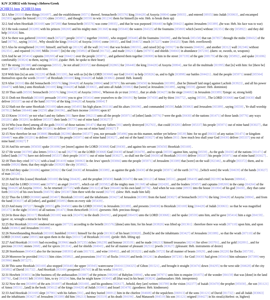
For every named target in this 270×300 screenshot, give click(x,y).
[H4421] (178, 23)
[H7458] (152, 97)
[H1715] (88, 251)
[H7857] (217, 38)
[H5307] (66, 191)
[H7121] (35, 160)
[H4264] (250, 184)
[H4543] (30, 251)
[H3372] (85, 65)
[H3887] (83, 274)
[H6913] (179, 293)
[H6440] (157, 23)
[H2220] (40, 74)
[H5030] (108, 179)
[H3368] (18, 246)
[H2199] (215, 179)
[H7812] (7, 110)
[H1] (68, 115)
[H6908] (41, 38)
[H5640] (123, 29)
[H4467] (7, 137)
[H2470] (78, 215)
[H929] (200, 251)
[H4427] (202, 296)
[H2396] (66, 133)
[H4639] (234, 170)
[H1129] (78, 47)
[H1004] (216, 188)
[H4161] (119, 265)
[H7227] (60, 38)
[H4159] (257, 215)
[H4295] (214, 265)
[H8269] (66, 29)
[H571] (85, 14)
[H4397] (74, 184)
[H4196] (136, 106)
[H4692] (188, 92)
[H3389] (212, 23)
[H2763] (150, 124)
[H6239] (102, 242)
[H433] (211, 133)
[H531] (170, 179)
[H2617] (118, 283)
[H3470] (127, 179)
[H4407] (55, 50)
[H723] (160, 251)
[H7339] (184, 56)
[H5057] (196, 184)
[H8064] (240, 179)
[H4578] (48, 191)
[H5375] (7, 209)
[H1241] (148, 256)
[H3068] (108, 74)
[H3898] (180, 74)
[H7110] (232, 224)
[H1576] (109, 224)
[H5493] (76, 106)
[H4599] (165, 38)
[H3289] (34, 29)
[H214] (191, 242)
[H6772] (180, 97)
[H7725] (68, 188)
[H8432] (251, 38)
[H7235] (82, 242)
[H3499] (31, 283)
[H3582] (104, 184)
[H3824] (23, 59)
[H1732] (105, 50)
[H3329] (13, 191)
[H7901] (51, 293)
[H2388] (40, 47)
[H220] (224, 251)
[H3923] (237, 83)
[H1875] (198, 274)
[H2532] (149, 246)
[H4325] (148, 29)
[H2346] (104, 47)
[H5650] (142, 83)
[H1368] (103, 29)
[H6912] (111, 293)
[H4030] (155, 206)
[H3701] (213, 242)
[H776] (12, 41)
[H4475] (7, 87)
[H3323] (136, 251)
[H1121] (148, 179)
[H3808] (42, 133)
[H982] (133, 92)
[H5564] (257, 74)
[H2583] (7, 18)
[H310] (19, 14)
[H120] (15, 173)
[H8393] (67, 251)
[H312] (226, 47)
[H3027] (105, 119)
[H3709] (50, 101)
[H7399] (253, 256)
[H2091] (242, 242)
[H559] (87, 18)
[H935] (181, 14)
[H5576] (122, 14)
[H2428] (163, 184)
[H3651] (26, 274)
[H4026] (199, 47)
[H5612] (52, 152)
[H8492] (114, 251)
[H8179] (209, 56)
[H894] (137, 274)
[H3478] (139, 152)
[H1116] (107, 106)
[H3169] (39, 23)
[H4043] (174, 50)
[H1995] (219, 65)
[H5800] (39, 278)
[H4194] (128, 296)
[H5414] (27, 56)
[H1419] (61, 160)
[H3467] (54, 197)
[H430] (129, 74)
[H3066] (115, 160)
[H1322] (94, 188)
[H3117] (32, 215)
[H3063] (232, 14)
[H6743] (85, 269)
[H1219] (41, 18)
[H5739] (248, 251)
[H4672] (137, 41)
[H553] (56, 65)
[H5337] (16, 101)
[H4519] (160, 296)
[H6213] (130, 50)
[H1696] (260, 56)
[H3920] (60, 164)
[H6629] (124, 256)
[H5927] (170, 47)
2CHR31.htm (10, 9)
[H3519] (128, 242)
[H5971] (81, 38)
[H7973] (148, 50)
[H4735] (101, 256)
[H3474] (195, 265)
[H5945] (92, 265)
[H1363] (109, 233)
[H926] (15, 164)
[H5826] (13, 32)
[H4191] (128, 97)
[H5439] (97, 200)
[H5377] (87, 133)
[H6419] (192, 179)
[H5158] (196, 38)
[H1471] (215, 115)
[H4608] (146, 293)
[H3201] (7, 119)
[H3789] (27, 152)
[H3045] (23, 115)
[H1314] (66, 246)
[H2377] (191, 283)
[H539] (181, 133)
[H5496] (62, 97)
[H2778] (72, 152)
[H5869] (180, 29)
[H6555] (136, 47)
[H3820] (158, 224)
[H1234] (107, 18)
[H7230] (203, 50)
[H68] (36, 246)
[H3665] (72, 233)
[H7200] (56, 23)
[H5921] (55, 170)
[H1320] (61, 74)
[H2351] (219, 29)
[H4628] (245, 265)
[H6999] (94, 110)
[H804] (164, 14)
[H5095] (61, 200)
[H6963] (80, 160)
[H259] (42, 110)
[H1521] (154, 265)
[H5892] (60, 18)
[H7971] (115, 83)
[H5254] (64, 278)
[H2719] (109, 191)
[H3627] (169, 246)
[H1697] (46, 14)
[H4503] (66, 206)
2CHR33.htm (31, 9)
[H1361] (186, 224)
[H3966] (63, 242)
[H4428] (140, 14)
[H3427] (162, 92)
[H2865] (114, 65)
